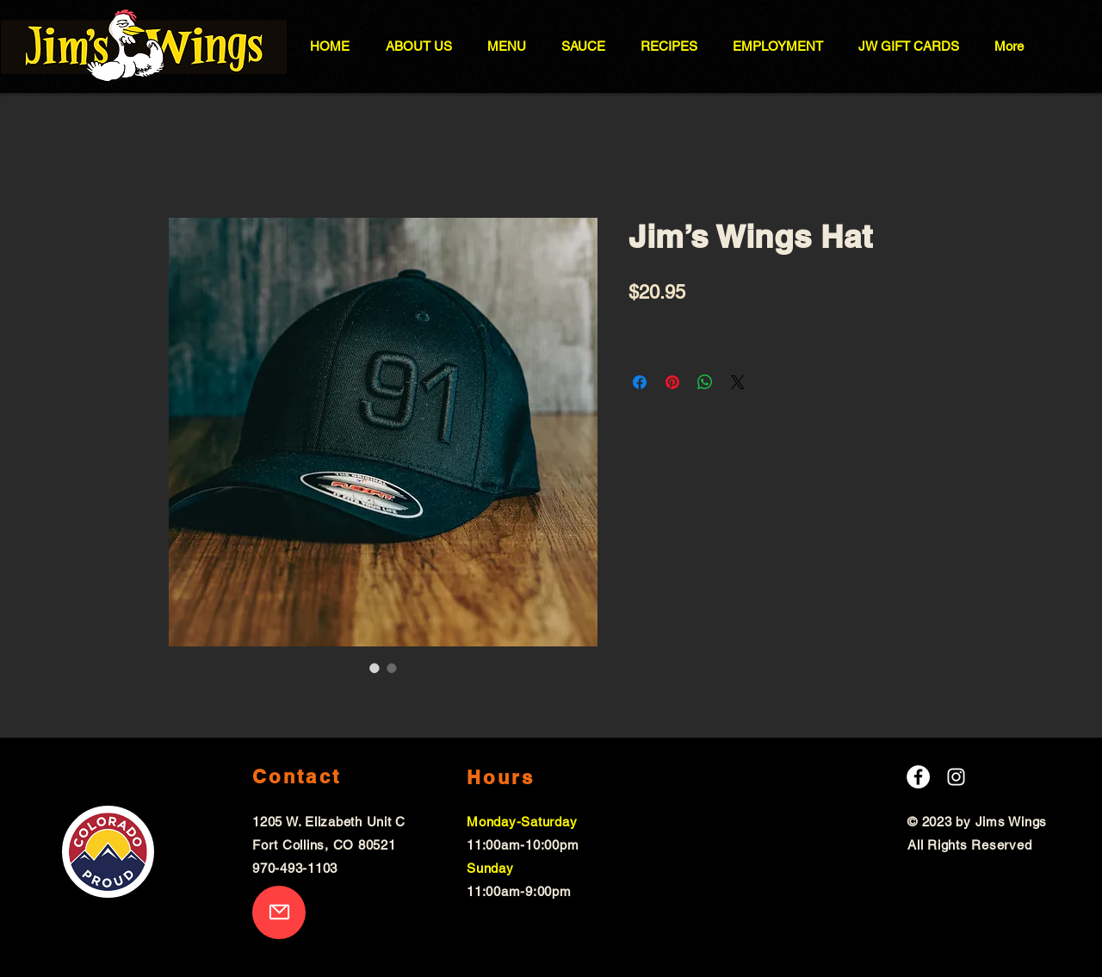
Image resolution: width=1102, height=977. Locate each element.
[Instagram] (956, 776)
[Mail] (279, 912)
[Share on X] (737, 382)
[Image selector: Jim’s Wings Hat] (374, 668)
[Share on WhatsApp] (705, 382)
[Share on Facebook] (639, 382)
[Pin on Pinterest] (672, 382)
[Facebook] (918, 776)
